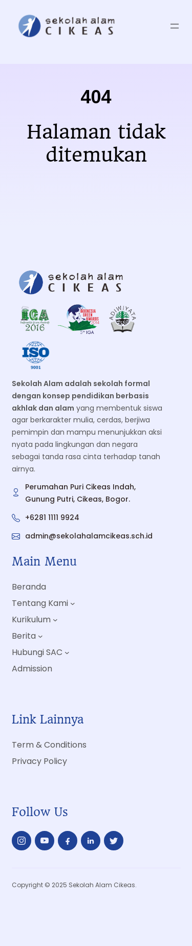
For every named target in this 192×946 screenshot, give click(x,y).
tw (114, 840)
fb (67, 843)
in (90, 843)
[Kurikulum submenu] (55, 619)
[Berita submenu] (40, 636)
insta (21, 842)
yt (44, 840)
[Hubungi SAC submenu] (67, 652)
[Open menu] (174, 26)
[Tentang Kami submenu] (72, 602)
